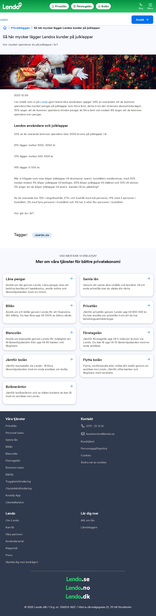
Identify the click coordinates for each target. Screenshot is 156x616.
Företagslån (13, 460)
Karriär (10, 527)
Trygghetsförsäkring (18, 481)
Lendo (44, 102)
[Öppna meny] (150, 6)
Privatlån (11, 426)
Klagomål (11, 548)
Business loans (15, 467)
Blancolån (12, 453)
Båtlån (10, 474)
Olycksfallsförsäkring (19, 488)
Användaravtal (15, 541)
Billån (9, 446)
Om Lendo (12, 520)
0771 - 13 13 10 (95, 426)
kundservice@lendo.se (100, 434)
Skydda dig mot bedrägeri (22, 562)
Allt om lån (88, 520)
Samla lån (12, 439)
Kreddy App (13, 495)
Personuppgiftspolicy (94, 448)
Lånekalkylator (15, 502)
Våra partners (14, 534)
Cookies (86, 455)
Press (9, 555)
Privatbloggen (20, 28)
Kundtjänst (88, 441)
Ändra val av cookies (93, 462)
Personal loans (15, 432)
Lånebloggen (89, 527)
